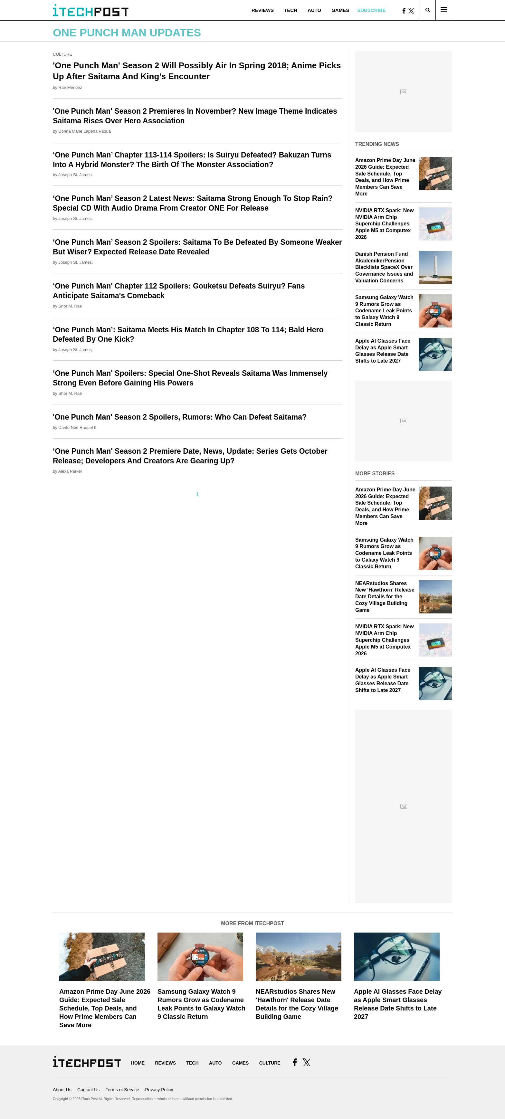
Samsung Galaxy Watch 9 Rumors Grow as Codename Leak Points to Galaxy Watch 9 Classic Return (384, 311)
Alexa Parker (70, 471)
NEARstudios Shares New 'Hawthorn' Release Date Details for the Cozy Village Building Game (384, 597)
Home (138, 1063)
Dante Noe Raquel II (77, 427)
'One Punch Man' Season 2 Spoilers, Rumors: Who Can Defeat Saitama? (180, 417)
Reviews (263, 10)
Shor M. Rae (70, 306)
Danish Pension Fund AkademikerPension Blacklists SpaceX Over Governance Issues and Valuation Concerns (384, 267)
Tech (290, 10)
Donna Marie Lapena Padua (84, 131)
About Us (62, 1089)
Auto (314, 10)
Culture (62, 54)
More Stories (375, 473)
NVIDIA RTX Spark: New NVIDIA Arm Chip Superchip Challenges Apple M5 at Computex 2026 (384, 224)
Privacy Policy (159, 1089)
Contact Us (88, 1089)
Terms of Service (122, 1089)
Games (340, 10)
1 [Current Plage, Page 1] (197, 494)
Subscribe (371, 10)
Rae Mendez (70, 87)
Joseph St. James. (75, 174)
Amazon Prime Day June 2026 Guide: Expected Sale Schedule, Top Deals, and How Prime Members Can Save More (104, 1008)
